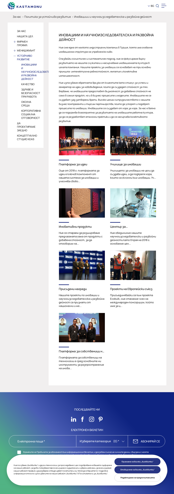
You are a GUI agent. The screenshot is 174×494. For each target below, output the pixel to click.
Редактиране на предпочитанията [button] (137, 477)
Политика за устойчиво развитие (47, 17)
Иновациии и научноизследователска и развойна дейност (113, 17)
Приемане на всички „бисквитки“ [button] (137, 461)
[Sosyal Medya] (73, 418)
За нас (17, 17)
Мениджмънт (26, 50)
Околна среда (26, 103)
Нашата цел (25, 36)
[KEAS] (25, 5)
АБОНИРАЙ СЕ (150, 441)
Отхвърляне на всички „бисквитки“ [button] (137, 469)
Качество (27, 84)
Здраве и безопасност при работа (29, 93)
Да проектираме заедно (26, 126)
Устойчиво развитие (24, 57)
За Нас (21, 31)
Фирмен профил (22, 43)
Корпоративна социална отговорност (29, 114)
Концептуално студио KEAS (27, 137)
